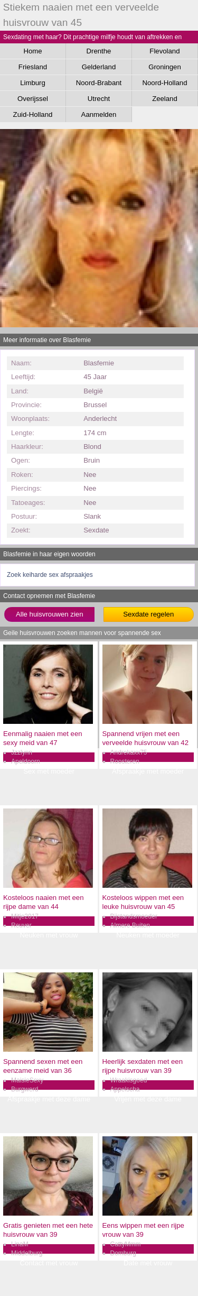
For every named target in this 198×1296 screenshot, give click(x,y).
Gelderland (99, 67)
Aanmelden (99, 114)
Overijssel (32, 99)
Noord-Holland (164, 83)
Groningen (164, 67)
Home (32, 51)
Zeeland (164, 99)
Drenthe (99, 51)
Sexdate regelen (148, 614)
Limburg (32, 83)
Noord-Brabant (99, 83)
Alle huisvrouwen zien (49, 614)
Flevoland (164, 51)
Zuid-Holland (33, 114)
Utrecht (99, 99)
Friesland (32, 67)
